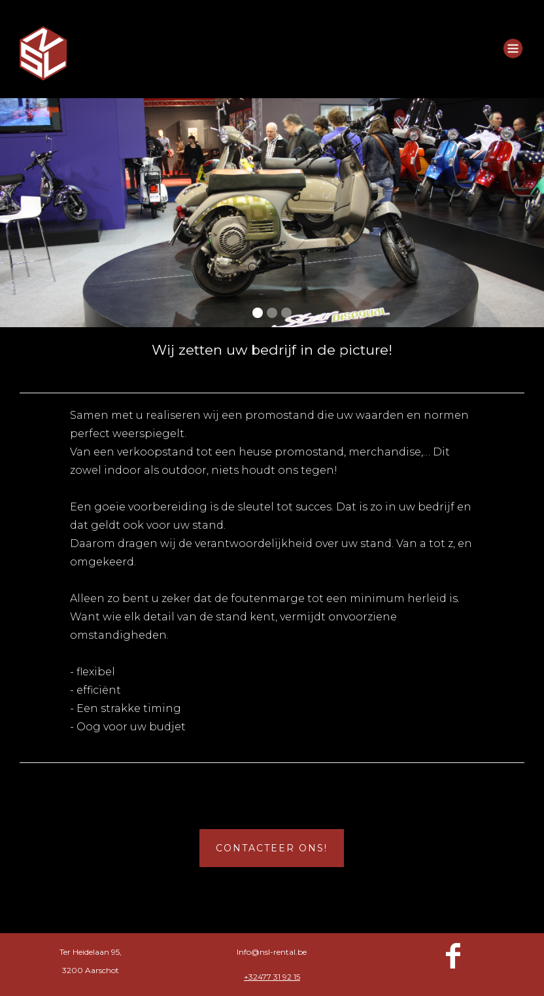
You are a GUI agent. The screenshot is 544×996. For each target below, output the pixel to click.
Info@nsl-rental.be (272, 952)
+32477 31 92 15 (272, 977)
